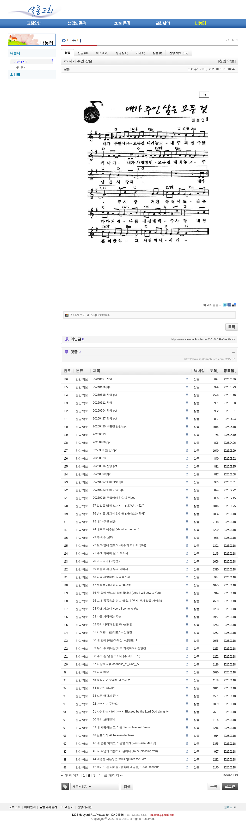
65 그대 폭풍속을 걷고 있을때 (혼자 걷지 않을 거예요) (127, 600)
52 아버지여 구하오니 (107, 703)
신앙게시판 (21, 62)
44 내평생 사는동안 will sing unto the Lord (119, 759)
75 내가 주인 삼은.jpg (89, 315)
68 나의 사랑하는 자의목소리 (111, 577)
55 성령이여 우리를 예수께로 (111, 680)
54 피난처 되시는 (104, 687)
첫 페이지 (70, 775)
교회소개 (14, 807)
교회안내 (34, 23)
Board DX (230, 775)
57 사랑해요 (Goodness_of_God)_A (116, 664)
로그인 (229, 786)
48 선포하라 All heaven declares (113, 735)
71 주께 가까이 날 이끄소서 (110, 553)
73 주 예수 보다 (103, 537)
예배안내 (30, 807)
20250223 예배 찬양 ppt (108, 489)
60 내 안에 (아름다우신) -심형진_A (115, 640)
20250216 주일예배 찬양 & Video (114, 497)
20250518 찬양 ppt (105, 394)
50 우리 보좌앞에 (104, 719)
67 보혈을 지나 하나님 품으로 (112, 585)
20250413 (99, 434)
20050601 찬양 (102, 379)
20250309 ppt (101, 474)
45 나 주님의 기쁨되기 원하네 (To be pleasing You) (125, 751)
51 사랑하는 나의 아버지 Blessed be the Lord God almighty (130, 711)
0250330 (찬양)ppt (105, 450)
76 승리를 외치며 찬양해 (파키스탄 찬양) (119, 513)
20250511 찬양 (102, 402)
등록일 (229, 371)
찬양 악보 (82, 379)
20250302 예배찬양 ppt (108, 482)
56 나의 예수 (101, 672)
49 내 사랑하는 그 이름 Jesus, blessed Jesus (121, 727)
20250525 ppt (101, 387)
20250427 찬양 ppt (105, 418)
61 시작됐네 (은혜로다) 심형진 (112, 632)
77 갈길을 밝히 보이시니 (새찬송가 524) (118, 505)
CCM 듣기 (121, 23)
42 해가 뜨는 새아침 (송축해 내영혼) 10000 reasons (126, 767)
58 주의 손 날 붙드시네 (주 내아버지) (116, 656)
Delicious (234, 304)
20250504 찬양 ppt (105, 410)
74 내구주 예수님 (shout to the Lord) (116, 529)
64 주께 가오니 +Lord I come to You (115, 608)
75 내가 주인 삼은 (104, 521)
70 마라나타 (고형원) (106, 561)
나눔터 (200, 23)
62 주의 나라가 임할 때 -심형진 (113, 624)
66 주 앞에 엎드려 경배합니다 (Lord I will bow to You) (127, 592)
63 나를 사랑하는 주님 (107, 616)
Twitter (225, 304)
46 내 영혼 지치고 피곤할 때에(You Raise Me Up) (124, 743)
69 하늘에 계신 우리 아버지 (110, 569)
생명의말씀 (77, 23)
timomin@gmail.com (162, 814)
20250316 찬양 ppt (105, 466)
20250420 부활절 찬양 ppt (109, 426)
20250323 (99, 458)
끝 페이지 (113, 775)
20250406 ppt (101, 442)
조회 (214, 371)
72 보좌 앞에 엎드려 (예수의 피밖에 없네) (119, 545)
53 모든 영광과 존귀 (105, 695)
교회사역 (162, 23)
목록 (231, 327)
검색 (127, 787)
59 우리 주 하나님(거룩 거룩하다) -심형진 (119, 648)
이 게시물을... (212, 305)
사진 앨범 (20, 67)
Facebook (229, 304)
